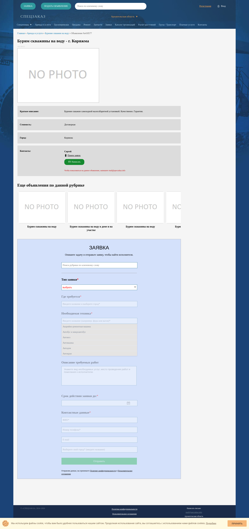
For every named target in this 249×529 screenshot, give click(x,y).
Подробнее (211, 523)
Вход (223, 6)
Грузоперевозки (61, 25)
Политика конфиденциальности (124, 509)
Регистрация (205, 6)
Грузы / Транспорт (167, 25)
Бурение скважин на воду (57, 33)
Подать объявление (56, 6)
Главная (21, 33)
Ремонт (87, 25)
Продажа (76, 25)
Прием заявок (74, 155)
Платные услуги (187, 25)
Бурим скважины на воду (42, 226)
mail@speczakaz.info (194, 512)
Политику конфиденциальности (103, 471)
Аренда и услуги (43, 25)
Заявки (108, 25)
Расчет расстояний (147, 25)
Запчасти (98, 25)
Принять (237, 523)
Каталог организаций (125, 25)
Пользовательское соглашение (124, 514)
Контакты (202, 25)
